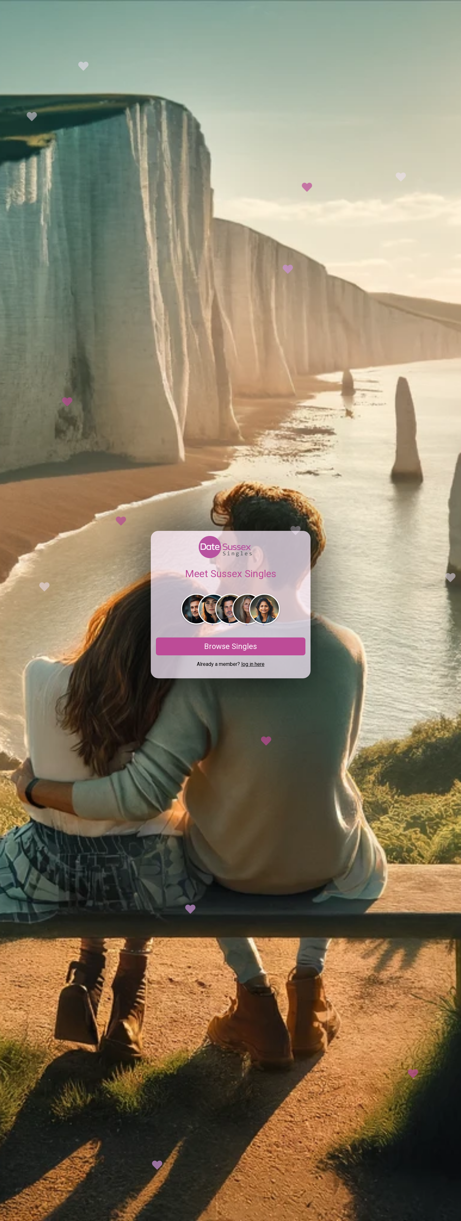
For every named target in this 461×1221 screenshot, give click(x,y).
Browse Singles (230, 646)
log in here (253, 664)
